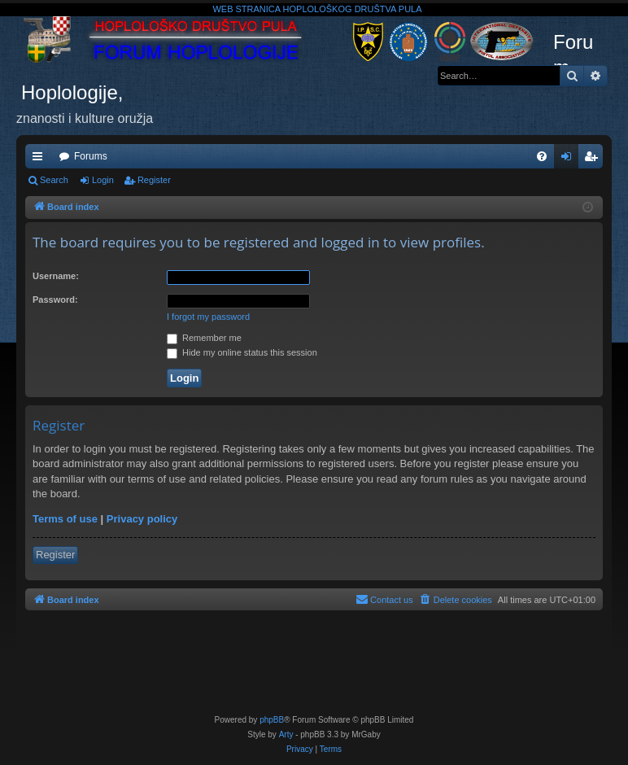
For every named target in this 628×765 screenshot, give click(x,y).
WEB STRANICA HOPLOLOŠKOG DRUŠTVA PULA (316, 9)
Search (54, 180)
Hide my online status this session (242, 352)
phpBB (271, 719)
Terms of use (65, 519)
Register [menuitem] (594, 159)
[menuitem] (542, 156)
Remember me (204, 338)
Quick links (41, 159)
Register (154, 180)
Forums (90, 156)
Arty (286, 734)
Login (103, 180)
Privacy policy (142, 519)
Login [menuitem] (569, 159)
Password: (55, 299)
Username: (56, 276)
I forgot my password (208, 316)
